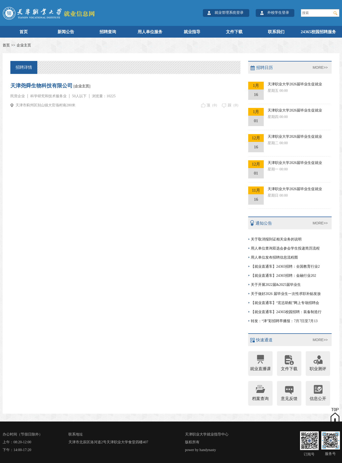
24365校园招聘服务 (318, 32)
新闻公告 (66, 32)
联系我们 (276, 32)
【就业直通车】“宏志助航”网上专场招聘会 (285, 303)
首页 (23, 32)
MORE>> (320, 67)
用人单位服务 (150, 32)
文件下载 (234, 32)
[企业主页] (81, 86)
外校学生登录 (278, 13)
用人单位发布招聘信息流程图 (274, 257)
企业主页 (24, 45)
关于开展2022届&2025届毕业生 (276, 285)
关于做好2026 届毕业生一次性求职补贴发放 (286, 294)
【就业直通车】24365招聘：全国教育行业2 (285, 266)
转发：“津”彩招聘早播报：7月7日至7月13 (284, 321)
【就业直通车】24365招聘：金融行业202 (283, 276)
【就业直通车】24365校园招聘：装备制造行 (286, 312)
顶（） (212, 105)
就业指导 (192, 32)
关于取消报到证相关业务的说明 (276, 239)
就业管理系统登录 (229, 13)
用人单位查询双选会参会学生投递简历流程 (285, 248)
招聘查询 (107, 32)
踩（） (234, 105)
